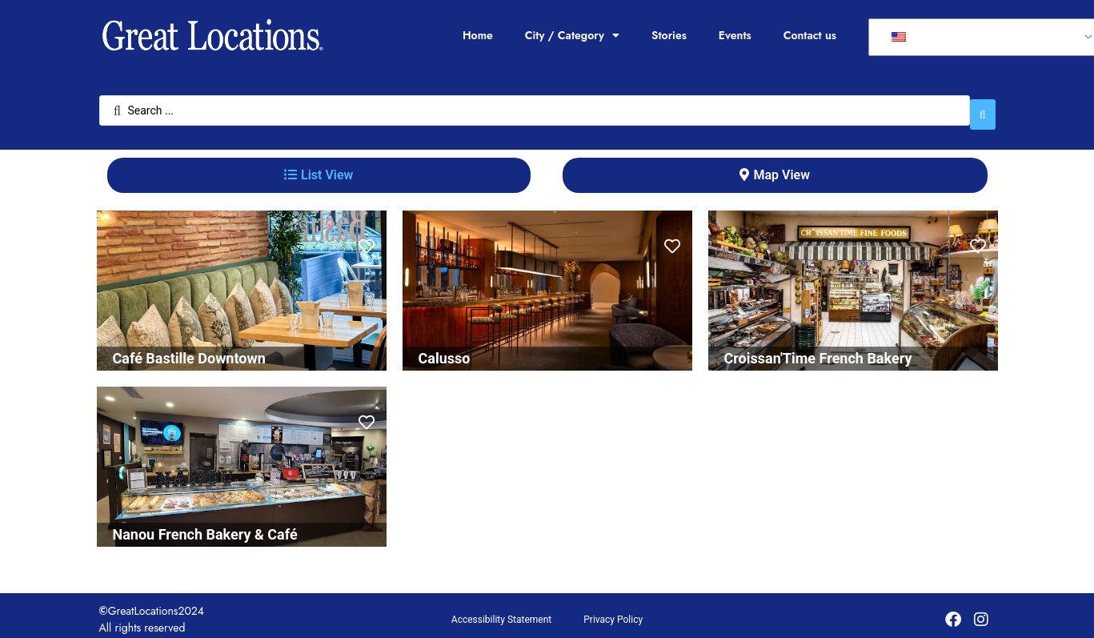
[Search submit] (983, 106)
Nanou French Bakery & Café (205, 526)
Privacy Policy (613, 611)
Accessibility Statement (501, 611)
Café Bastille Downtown (189, 350)
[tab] (319, 167)
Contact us (809, 35)
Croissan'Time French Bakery (818, 350)
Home (478, 35)
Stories (669, 35)
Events (735, 35)
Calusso (445, 350)
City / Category (572, 35)
